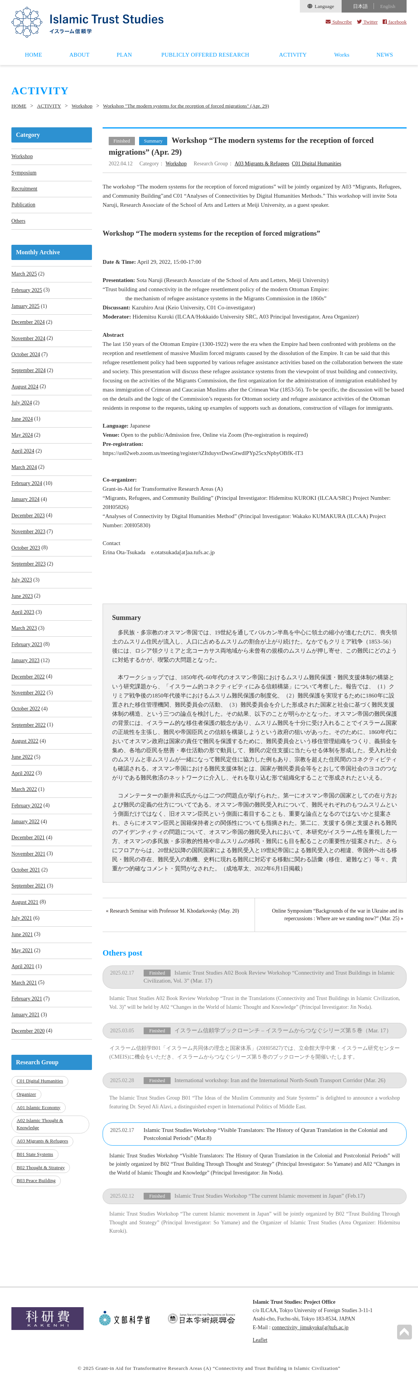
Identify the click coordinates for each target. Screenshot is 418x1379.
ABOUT (79, 55)
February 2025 (27, 292)
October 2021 (26, 880)
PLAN (124, 55)
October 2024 (26, 357)
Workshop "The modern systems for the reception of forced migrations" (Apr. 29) (192, 106)
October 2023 (26, 553)
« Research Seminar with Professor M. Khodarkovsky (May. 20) (174, 911)
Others (18, 222)
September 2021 (28, 896)
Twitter (367, 22)
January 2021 (25, 1027)
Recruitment (24, 189)
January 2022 (25, 831)
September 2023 (28, 569)
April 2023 (23, 618)
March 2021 (24, 994)
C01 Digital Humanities (319, 163)
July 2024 (21, 406)
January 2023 (25, 667)
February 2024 (27, 488)
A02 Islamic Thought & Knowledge (40, 1135)
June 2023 (22, 602)
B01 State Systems (35, 1165)
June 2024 (22, 422)
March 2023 (24, 635)
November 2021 (28, 864)
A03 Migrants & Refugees (263, 163)
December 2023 (28, 520)
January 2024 (25, 504)
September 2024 (28, 373)
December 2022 (28, 684)
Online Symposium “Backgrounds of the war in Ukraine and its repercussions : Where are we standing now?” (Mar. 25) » (336, 915)
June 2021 (22, 945)
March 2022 (24, 798)
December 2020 (28, 1043)
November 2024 (28, 341)
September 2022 (28, 733)
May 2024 (22, 439)
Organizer (26, 1106)
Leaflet (260, 1339)
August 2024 (25, 390)
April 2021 (23, 978)
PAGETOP (404, 1331)
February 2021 (27, 1011)
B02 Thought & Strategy (41, 1177)
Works (341, 55)
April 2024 (23, 455)
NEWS (385, 55)
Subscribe (339, 22)
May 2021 (22, 962)
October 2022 (26, 717)
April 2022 (23, 782)
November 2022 (28, 700)
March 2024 (24, 471)
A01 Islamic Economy (39, 1119)
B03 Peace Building (36, 1190)
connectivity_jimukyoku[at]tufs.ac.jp (311, 1326)
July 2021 (21, 929)
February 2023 (27, 651)
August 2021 (25, 913)
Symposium (24, 173)
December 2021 (28, 847)
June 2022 (22, 766)
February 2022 (27, 815)
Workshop (84, 106)
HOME (33, 55)
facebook (395, 22)
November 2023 (28, 537)
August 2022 (25, 749)
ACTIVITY (293, 55)
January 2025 (25, 308)
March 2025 (24, 275)
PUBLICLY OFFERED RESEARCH (205, 55)
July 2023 (21, 586)
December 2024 (28, 324)
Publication (23, 206)
